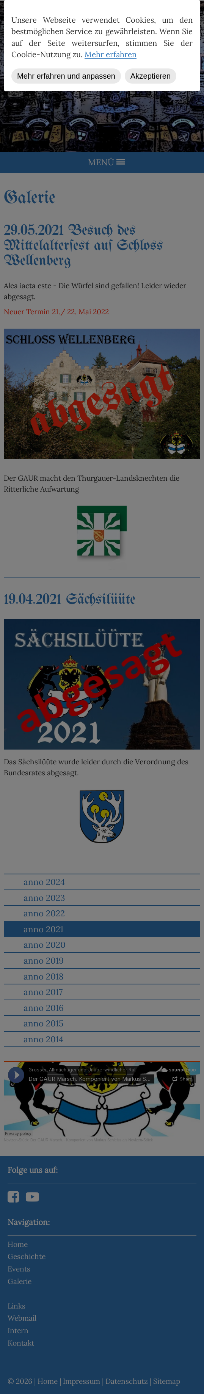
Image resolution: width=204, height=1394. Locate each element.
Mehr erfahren (111, 54)
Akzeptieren (150, 76)
